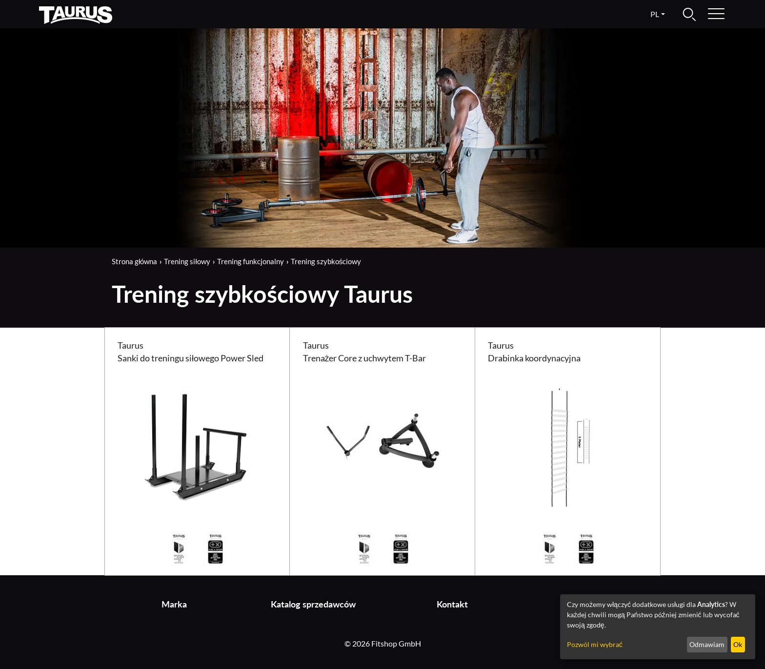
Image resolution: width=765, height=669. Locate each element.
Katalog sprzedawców (313, 604)
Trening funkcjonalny (250, 261)
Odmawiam (707, 644)
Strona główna (134, 261)
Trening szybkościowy (326, 261)
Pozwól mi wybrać (595, 644)
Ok (737, 644)
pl (654, 14)
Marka (174, 604)
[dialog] (657, 626)
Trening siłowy (187, 261)
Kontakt (452, 604)
